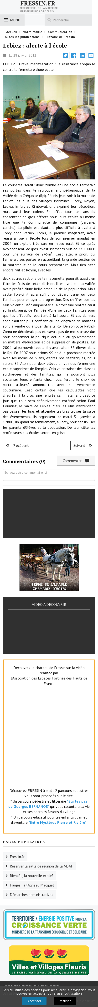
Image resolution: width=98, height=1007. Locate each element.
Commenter (76, 460)
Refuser (65, 1001)
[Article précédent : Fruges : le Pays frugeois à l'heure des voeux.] (17, 445)
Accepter (34, 1001)
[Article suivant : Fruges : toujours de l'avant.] (82, 445)
